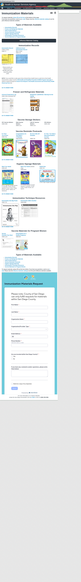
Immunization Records (11, 27)
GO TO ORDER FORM (7, 87)
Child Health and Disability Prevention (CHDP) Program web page (34, 79)
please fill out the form (19, 17)
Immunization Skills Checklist (28, 200)
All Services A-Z (28, 8)
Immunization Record (7, 48)
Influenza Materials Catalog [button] (29, 40)
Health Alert (43, 166)
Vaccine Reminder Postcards (12, 32)
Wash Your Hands (6, 166)
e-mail (23, 19)
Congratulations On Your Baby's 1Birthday (21, 135)
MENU (9, 8)
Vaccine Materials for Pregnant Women (15, 37)
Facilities (38, 8)
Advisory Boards (49, 8)
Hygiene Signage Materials (12, 33)
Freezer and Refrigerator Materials (14, 29)
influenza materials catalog (41, 19)
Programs (17, 8)
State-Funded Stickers (11, 30)
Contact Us (60, 8)
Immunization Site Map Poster (10, 200)
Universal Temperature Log (9, 94)
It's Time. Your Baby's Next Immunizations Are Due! (50, 135)
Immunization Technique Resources (14, 35)
